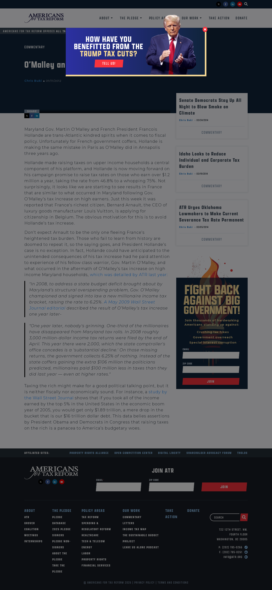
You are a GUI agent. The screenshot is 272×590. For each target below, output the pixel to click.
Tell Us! (109, 63)
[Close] (205, 29)
